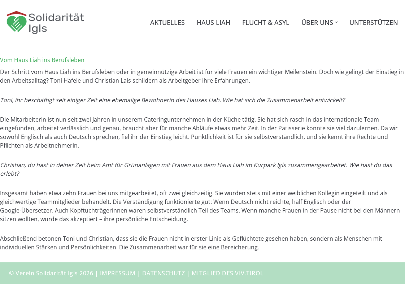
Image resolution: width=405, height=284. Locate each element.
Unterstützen (373, 22)
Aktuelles (167, 22)
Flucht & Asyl (265, 22)
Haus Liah (213, 22)
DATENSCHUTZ (163, 273)
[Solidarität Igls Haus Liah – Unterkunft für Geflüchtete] (45, 22)
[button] (336, 22)
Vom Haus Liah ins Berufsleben (42, 60)
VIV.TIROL (249, 273)
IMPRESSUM (118, 273)
